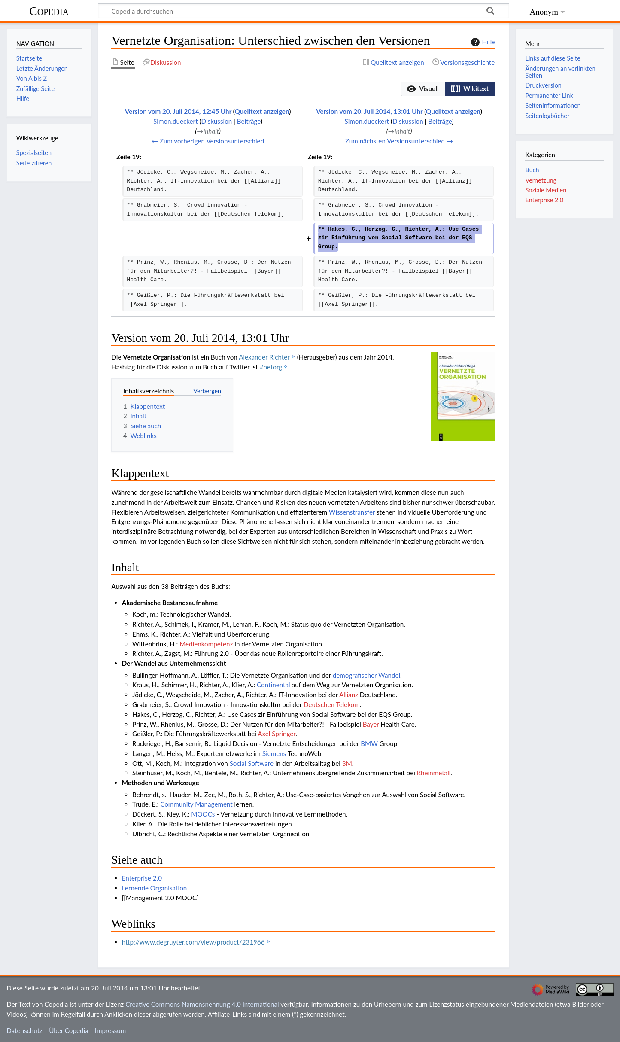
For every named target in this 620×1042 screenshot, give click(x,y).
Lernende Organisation (154, 888)
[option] (423, 89)
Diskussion (216, 121)
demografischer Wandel (366, 675)
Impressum (110, 1030)
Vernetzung (540, 180)
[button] (423, 89)
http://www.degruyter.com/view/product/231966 (193, 942)
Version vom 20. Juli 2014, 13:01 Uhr (369, 111)
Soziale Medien (545, 190)
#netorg (271, 367)
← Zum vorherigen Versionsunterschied (208, 141)
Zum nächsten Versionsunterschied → (399, 141)
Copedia (49, 11)
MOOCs (203, 814)
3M (347, 763)
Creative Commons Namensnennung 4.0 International (202, 1004)
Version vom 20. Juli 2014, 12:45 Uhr (178, 111)
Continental (273, 685)
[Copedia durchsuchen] (303, 11)
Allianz (348, 694)
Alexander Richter (264, 357)
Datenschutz (24, 1030)
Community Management (196, 804)
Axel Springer (276, 733)
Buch (532, 170)
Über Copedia (68, 1030)
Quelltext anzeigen (262, 111)
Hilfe (482, 42)
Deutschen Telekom (332, 704)
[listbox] (448, 89)
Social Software (252, 763)
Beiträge (249, 121)
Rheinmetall (434, 773)
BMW (369, 743)
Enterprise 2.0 (142, 878)
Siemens (274, 753)
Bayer (371, 724)
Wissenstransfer (352, 512)
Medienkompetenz (206, 644)
